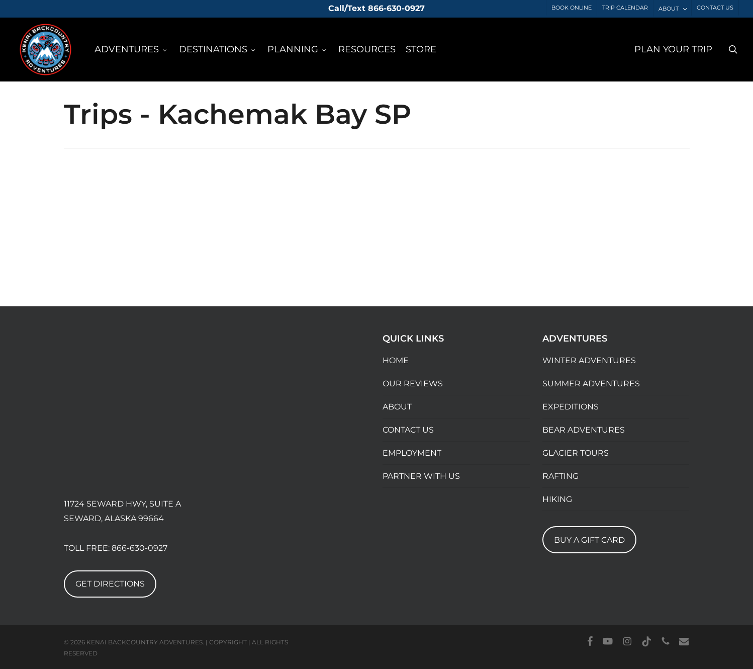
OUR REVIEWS (413, 383)
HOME (396, 360)
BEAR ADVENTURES (583, 430)
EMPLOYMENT (412, 453)
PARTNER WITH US (421, 476)
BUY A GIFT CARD (589, 540)
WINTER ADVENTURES (589, 360)
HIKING (557, 499)
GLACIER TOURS (575, 453)
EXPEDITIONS (570, 406)
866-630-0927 (139, 548)
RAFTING (560, 476)
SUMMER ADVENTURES (591, 383)
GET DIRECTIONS (110, 584)
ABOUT (397, 406)
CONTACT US (408, 430)
